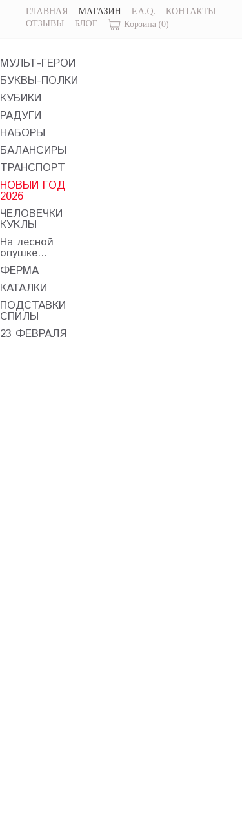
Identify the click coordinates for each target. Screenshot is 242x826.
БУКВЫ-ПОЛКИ (39, 81)
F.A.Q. (144, 11)
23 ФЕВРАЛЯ (33, 334)
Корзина (138, 25)
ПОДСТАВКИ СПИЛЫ (33, 311)
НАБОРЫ (22, 133)
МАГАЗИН (100, 11)
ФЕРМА (19, 270)
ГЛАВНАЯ (47, 11)
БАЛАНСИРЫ (33, 150)
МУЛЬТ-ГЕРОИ (38, 63)
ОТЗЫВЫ (45, 23)
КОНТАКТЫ (191, 11)
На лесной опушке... (27, 248)
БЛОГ (85, 23)
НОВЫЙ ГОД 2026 (32, 191)
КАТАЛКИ (23, 288)
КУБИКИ (20, 98)
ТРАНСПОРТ (32, 168)
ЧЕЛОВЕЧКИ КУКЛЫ (31, 220)
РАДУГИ (20, 115)
